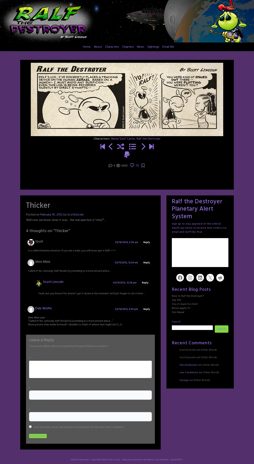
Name (32, 383)
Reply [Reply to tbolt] (146, 242)
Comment (35, 353)
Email (32, 405)
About (98, 46)
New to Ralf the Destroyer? (188, 296)
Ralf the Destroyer (148, 138)
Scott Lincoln (53, 282)
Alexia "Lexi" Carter (123, 138)
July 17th (176, 300)
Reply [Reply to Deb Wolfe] (146, 309)
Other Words (209, 350)
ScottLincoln (75, 214)
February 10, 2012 (51, 214)
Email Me (168, 46)
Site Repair (178, 312)
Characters (112, 46)
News (140, 46)
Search (176, 322)
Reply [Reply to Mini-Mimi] (146, 263)
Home (87, 46)
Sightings (153, 46)
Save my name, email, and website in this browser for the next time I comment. (79, 427)
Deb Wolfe (43, 308)
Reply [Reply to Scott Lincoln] (145, 283)
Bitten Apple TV (181, 308)
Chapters (128, 46)
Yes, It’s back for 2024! (185, 304)
